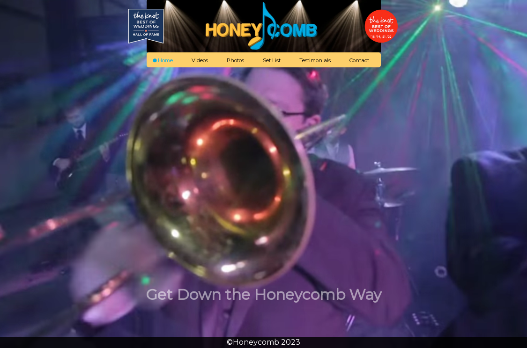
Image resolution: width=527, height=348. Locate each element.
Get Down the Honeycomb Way (263, 294)
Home (165, 60)
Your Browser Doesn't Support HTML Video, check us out (263, 174)
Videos (200, 60)
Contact (359, 60)
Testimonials (315, 60)
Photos (235, 60)
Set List (272, 60)
